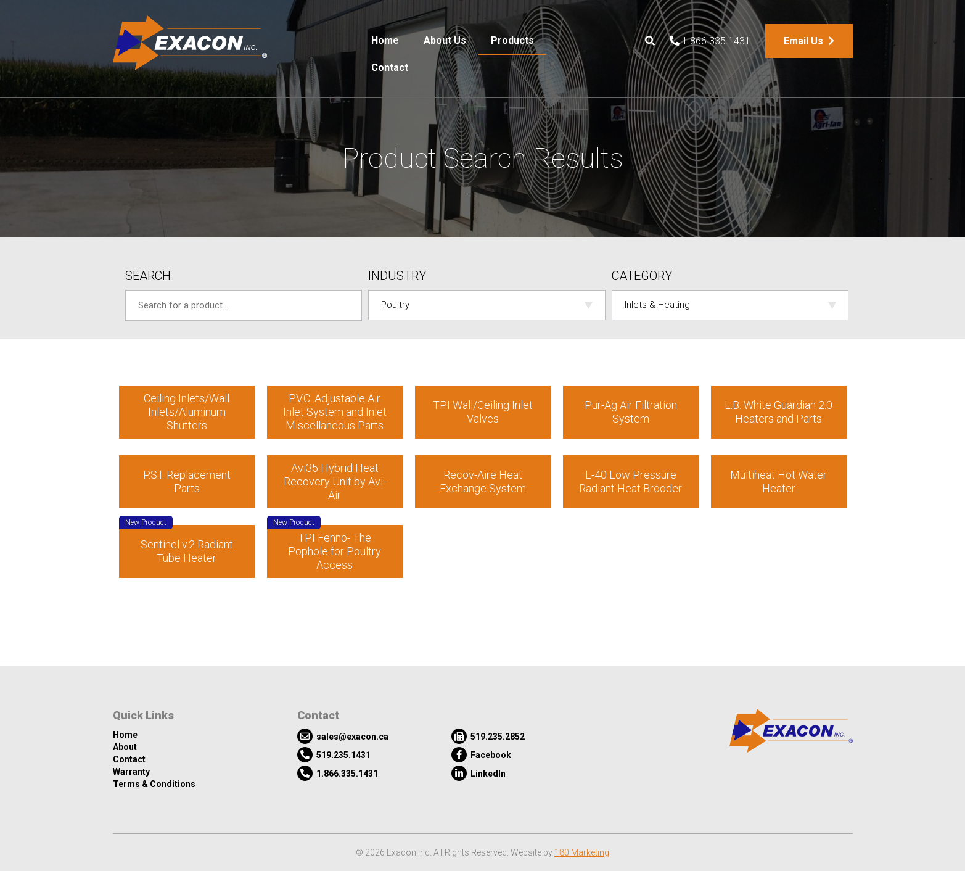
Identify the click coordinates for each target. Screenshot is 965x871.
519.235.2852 (488, 736)
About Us (445, 40)
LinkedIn (478, 773)
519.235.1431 (334, 754)
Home (385, 40)
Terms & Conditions (154, 784)
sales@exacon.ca (342, 736)
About (125, 747)
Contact (389, 67)
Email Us (809, 41)
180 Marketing (581, 852)
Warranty (131, 772)
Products (512, 40)
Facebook (481, 754)
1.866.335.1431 (710, 41)
